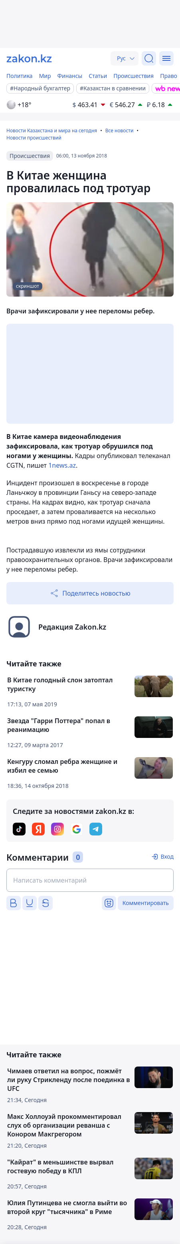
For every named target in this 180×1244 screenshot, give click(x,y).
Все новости (119, 130)
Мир (45, 76)
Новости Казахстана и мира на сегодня (51, 130)
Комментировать (146, 903)
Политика (19, 76)
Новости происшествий (33, 137)
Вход (167, 856)
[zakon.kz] (29, 58)
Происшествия (133, 76)
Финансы (70, 76)
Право (168, 76)
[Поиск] (149, 58)
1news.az (62, 465)
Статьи (98, 76)
